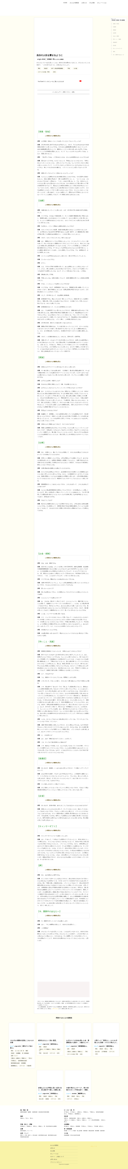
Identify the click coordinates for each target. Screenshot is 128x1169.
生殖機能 (66, 1124)
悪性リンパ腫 (23, 1135)
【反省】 (114, 45)
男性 (39, 68)
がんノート (94, 1146)
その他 (75, 68)
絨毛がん (101, 1126)
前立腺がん (66, 1126)
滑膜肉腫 (85, 1130)
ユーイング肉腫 (72, 1130)
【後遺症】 (115, 42)
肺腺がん (22, 1118)
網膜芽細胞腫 (23, 1112)
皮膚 (21, 1129)
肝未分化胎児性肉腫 (75, 1135)
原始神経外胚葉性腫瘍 (43, 1112)
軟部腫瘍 (97, 1130)
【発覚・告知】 (116, 23)
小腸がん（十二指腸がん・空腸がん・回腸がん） (75, 1120)
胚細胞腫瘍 (66, 1135)
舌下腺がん (66, 1112)
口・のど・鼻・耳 (69, 1110)
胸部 (21, 1116)
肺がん (31, 1118)
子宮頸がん (83, 1126)
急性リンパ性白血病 (32, 1135)
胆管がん (35, 1126)
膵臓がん (40, 1126)
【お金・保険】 (116, 36)
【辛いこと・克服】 (117, 39)
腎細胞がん (29, 1126)
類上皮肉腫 (79, 1130)
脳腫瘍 (29, 1112)
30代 (54, 72)
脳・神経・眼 (24, 1110)
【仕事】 (114, 33)
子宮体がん (90, 1126)
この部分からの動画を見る (52, 136)
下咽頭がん (92, 1112)
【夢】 (114, 51)
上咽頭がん (79, 1112)
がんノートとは (101, 3)
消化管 (45, 68)
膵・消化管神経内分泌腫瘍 (50, 1126)
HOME (65, 3)
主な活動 (92, 3)
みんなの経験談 (74, 3)
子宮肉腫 (96, 1126)
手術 (69, 68)
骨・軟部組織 (68, 1129)
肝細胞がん (23, 1126)
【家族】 (114, 30)
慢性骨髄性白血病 (52, 1135)
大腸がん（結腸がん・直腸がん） (85, 1118)
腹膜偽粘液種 (72, 1118)
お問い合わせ (55, 1008)
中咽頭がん (85, 1112)
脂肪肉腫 (102, 1130)
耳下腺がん (73, 1112)
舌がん (65, 1114)
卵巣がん (72, 1126)
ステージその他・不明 (43, 72)
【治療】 (114, 27)
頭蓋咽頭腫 (34, 1112)
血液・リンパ (24, 1133)
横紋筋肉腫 (91, 1130)
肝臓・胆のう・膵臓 (26, 1124)
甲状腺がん (71, 1114)
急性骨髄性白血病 (42, 1135)
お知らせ (84, 3)
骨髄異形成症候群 (24, 1137)
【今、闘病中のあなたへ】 (118, 54)
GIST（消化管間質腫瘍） (57, 68)
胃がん (65, 1121)
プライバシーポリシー (56, 1162)
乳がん (27, 1118)
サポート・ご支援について (57, 1156)
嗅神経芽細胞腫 (99, 1112)
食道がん (103, 1120)
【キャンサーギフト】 (117, 48)
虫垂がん (66, 1118)
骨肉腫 (65, 1130)
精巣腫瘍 (78, 1126)
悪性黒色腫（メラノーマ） (26, 1130)
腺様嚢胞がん (78, 1114)
